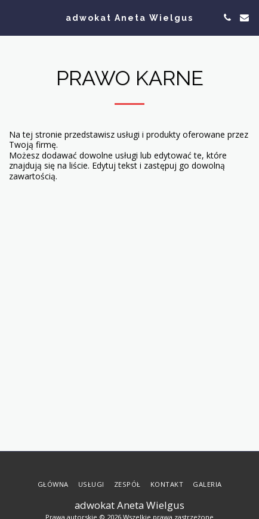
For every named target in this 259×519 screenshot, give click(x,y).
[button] (13, 17)
